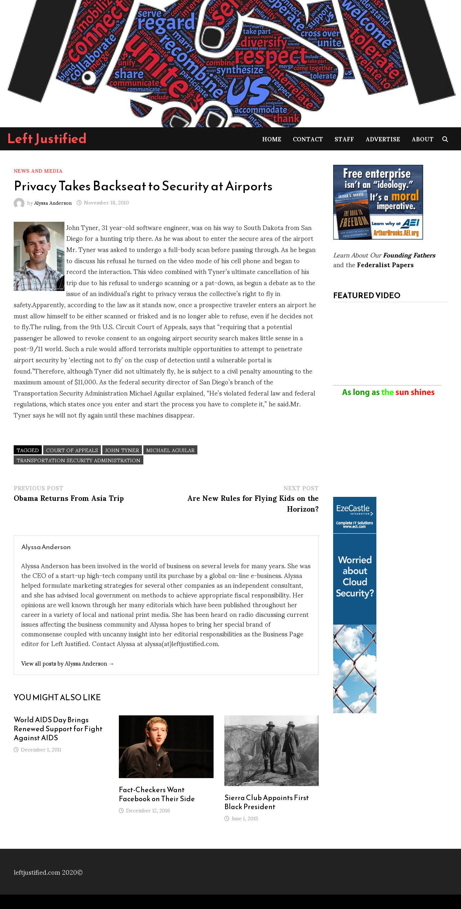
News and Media (38, 170)
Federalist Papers (385, 264)
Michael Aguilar (170, 449)
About (423, 138)
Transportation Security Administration (78, 459)
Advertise (383, 138)
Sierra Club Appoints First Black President (266, 802)
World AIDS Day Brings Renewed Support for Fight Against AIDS (58, 728)
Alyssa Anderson (53, 202)
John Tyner (122, 449)
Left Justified (47, 138)
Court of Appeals (72, 449)
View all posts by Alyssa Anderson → (67, 662)
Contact (308, 138)
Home (271, 138)
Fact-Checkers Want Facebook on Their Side (157, 794)
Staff (344, 138)
